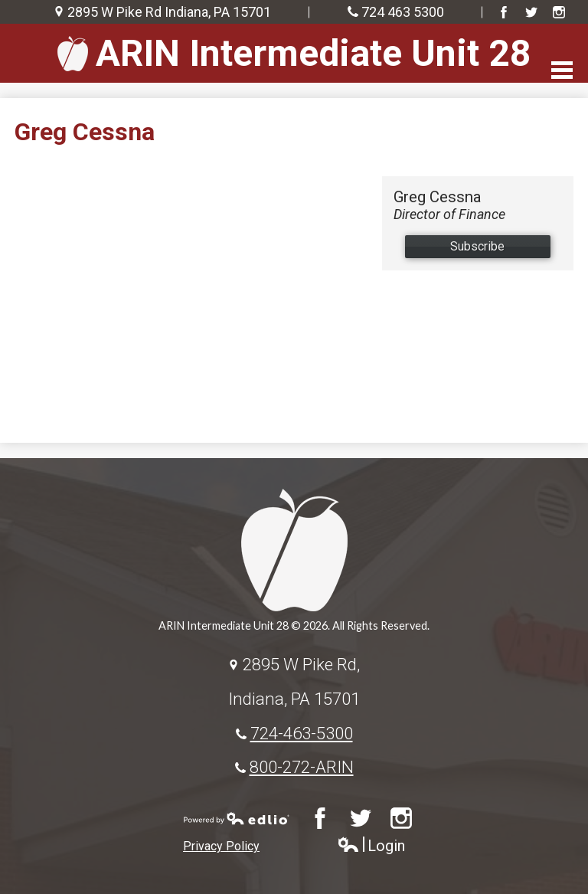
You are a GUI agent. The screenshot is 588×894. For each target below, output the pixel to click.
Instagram (559, 12)
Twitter (531, 12)
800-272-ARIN (302, 767)
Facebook (504, 12)
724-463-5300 (301, 733)
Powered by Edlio (236, 818)
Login (371, 846)
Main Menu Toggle (562, 70)
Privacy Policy (221, 846)
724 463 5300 (402, 12)
